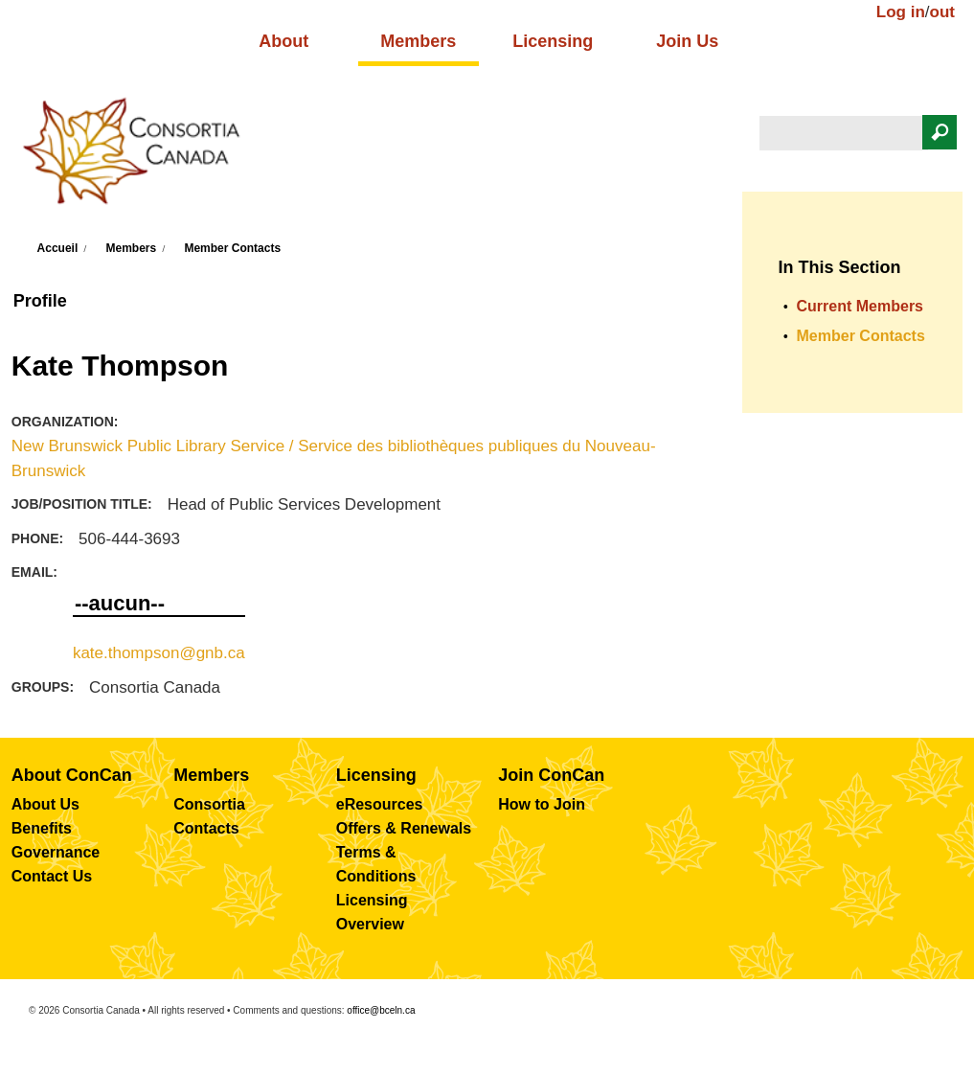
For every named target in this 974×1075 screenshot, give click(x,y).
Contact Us (51, 876)
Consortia (209, 804)
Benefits (41, 828)
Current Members (860, 306)
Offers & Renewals (403, 828)
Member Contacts (232, 248)
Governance (55, 852)
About (283, 41)
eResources (379, 804)
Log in (900, 12)
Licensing (552, 41)
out (942, 12)
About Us (45, 804)
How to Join (541, 804)
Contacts (205, 828)
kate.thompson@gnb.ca (159, 653)
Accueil (58, 248)
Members (418, 41)
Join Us (687, 41)
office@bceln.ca (381, 1010)
